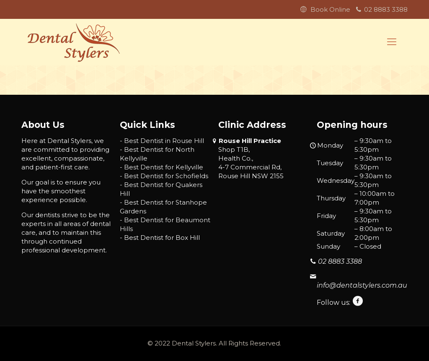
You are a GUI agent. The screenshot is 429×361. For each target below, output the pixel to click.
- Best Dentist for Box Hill (160, 238)
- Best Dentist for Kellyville (161, 167)
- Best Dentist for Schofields (164, 176)
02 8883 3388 (386, 9)
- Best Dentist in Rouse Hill (162, 141)
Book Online (330, 9)
